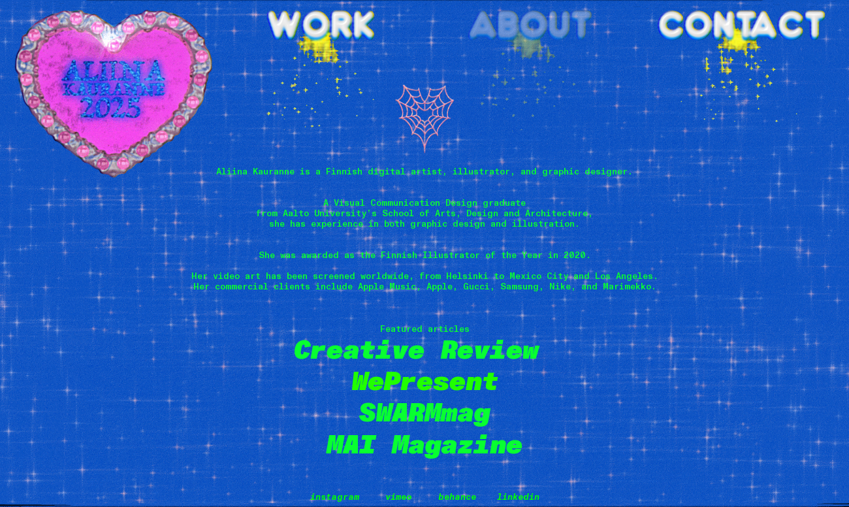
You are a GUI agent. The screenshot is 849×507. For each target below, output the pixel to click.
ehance (462, 497)
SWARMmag (424, 413)
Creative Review (424, 350)
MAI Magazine (424, 445)
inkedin (520, 497)
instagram (334, 497)
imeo (401, 497)
